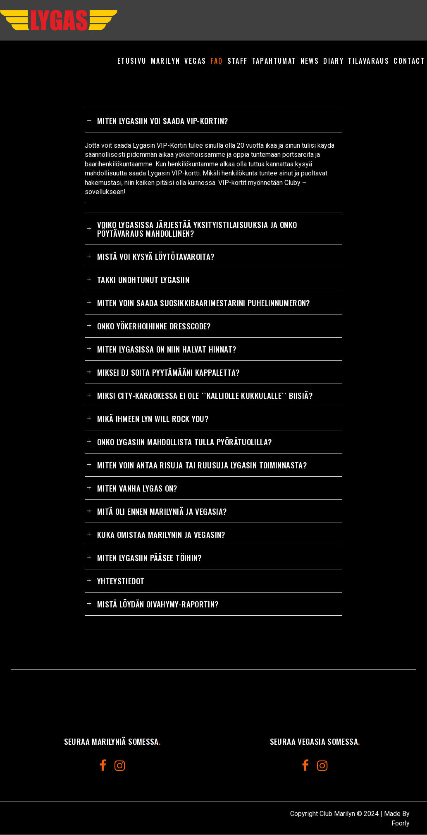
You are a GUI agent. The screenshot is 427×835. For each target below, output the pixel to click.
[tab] (213, 120)
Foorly (400, 823)
